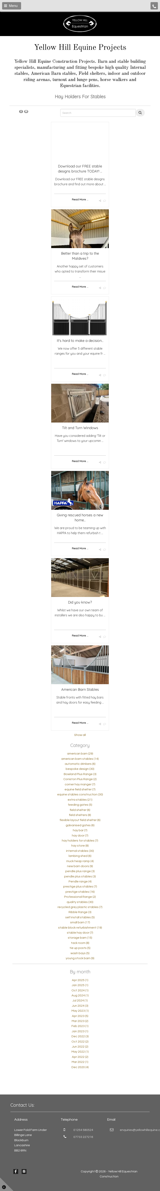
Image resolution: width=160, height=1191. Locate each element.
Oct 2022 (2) (80, 1041)
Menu (11, 6)
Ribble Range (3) (80, 912)
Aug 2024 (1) (80, 995)
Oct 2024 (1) (80, 990)
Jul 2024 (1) (80, 1000)
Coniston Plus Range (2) (80, 779)
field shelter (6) (80, 810)
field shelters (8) (80, 815)
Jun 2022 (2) (80, 1046)
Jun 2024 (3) (80, 1005)
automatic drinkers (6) (80, 763)
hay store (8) (80, 845)
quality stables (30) (80, 902)
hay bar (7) (80, 830)
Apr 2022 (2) (80, 1056)
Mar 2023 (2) (80, 1021)
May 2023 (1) (80, 1010)
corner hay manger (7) (80, 784)
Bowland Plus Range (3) (80, 774)
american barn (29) (80, 753)
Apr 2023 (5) (80, 1016)
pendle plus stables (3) (80, 876)
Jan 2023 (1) (80, 1031)
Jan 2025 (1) (80, 985)
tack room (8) (80, 942)
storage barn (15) (80, 937)
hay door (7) (80, 835)
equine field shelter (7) (80, 789)
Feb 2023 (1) (80, 1026)
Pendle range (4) (80, 881)
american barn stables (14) (80, 758)
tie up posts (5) (80, 948)
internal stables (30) (80, 850)
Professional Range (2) (80, 896)
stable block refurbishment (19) (80, 927)
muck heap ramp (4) (80, 861)
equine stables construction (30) (80, 794)
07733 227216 (83, 1136)
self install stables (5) (80, 917)
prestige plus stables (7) (80, 886)
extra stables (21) (80, 799)
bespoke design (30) (80, 768)
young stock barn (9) (80, 958)
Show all (80, 735)
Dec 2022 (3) (80, 1036)
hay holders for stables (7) (80, 840)
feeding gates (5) (80, 804)
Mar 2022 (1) (80, 1061)
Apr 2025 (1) (80, 980)
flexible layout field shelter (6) (80, 820)
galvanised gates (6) (80, 825)
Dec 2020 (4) (80, 1067)
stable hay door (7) (80, 932)
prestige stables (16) (80, 891)
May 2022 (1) (80, 1051)
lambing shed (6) (80, 855)
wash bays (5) (80, 953)
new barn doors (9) (80, 866)
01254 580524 (83, 1129)
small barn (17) (80, 922)
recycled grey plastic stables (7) (80, 907)
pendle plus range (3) (80, 871)
